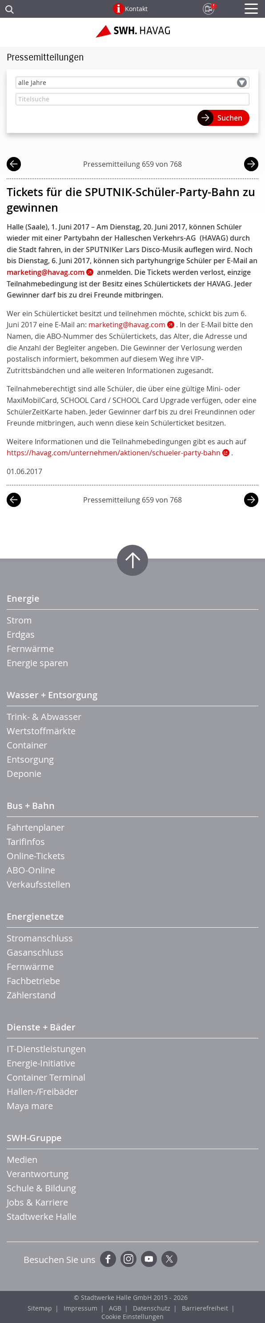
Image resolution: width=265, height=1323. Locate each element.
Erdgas (21, 634)
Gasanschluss (35, 952)
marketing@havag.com (126, 325)
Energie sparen (37, 663)
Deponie (24, 774)
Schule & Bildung (41, 1188)
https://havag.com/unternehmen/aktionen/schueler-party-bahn (114, 453)
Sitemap (40, 1308)
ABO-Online (31, 870)
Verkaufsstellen (38, 884)
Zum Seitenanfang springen (132, 560)
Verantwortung (37, 1174)
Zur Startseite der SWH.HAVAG (133, 34)
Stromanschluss (40, 938)
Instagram (128, 1259)
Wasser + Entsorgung (52, 695)
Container (27, 745)
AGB (115, 1308)
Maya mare (30, 1106)
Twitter (169, 1259)
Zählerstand (31, 995)
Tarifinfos (26, 842)
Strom (19, 620)
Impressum (80, 1308)
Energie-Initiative (41, 1063)
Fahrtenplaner (35, 827)
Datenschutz (151, 1308)
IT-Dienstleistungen (46, 1049)
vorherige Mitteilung (14, 165)
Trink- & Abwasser (44, 717)
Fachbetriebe (33, 981)
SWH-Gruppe (34, 1138)
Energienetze (35, 916)
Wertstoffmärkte (41, 731)
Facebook (108, 1259)
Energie (23, 598)
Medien (22, 1160)
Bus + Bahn (31, 806)
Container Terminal (46, 1077)
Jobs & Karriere (37, 1202)
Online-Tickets (36, 856)
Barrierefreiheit (205, 1308)
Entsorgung (30, 759)
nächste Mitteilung (251, 165)
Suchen (229, 118)
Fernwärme (30, 649)
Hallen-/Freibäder (42, 1092)
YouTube (149, 1259)
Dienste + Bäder (41, 1027)
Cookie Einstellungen (132, 1316)
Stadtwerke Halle (41, 1216)
